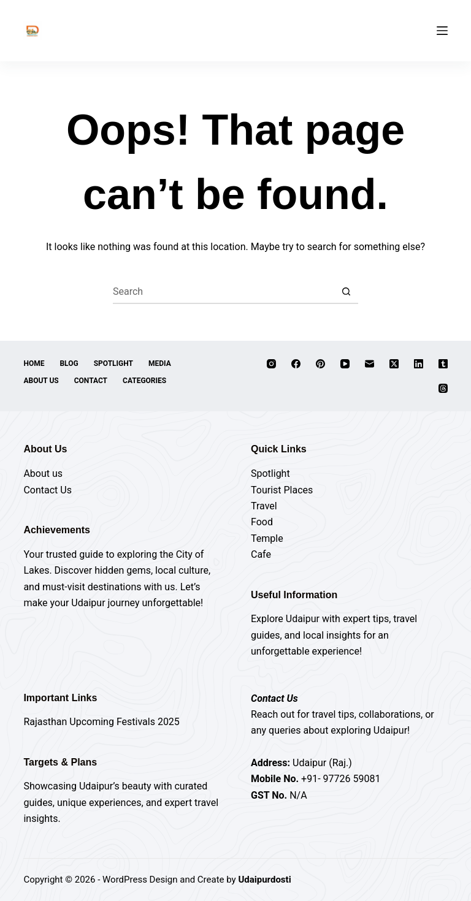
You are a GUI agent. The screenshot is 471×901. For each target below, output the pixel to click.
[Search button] (346, 291)
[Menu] (442, 30)
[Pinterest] (320, 363)
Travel (264, 506)
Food (262, 522)
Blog (68, 363)
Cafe (261, 554)
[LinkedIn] (418, 363)
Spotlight (113, 363)
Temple (267, 538)
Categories (144, 380)
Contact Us (47, 490)
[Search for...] (223, 291)
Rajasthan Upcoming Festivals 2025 (101, 722)
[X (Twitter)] (394, 363)
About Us (40, 380)
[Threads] (443, 388)
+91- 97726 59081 (340, 779)
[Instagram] (271, 363)
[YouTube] (345, 363)
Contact (90, 380)
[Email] (369, 363)
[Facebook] (296, 363)
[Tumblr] (443, 363)
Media (159, 363)
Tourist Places (282, 490)
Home (33, 363)
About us (43, 473)
